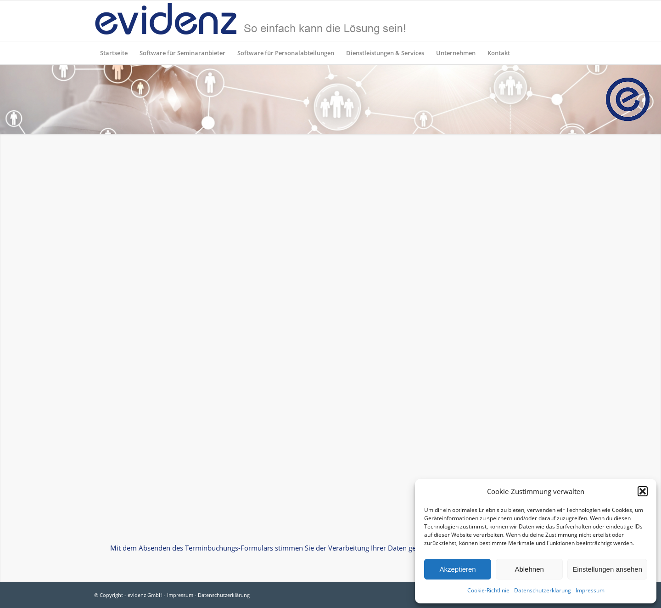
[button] (642, 491)
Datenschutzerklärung (542, 590)
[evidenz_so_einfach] (250, 20)
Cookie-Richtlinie (488, 590)
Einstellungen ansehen (607, 569)
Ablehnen (529, 569)
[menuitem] (114, 52)
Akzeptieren (457, 569)
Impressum (590, 590)
